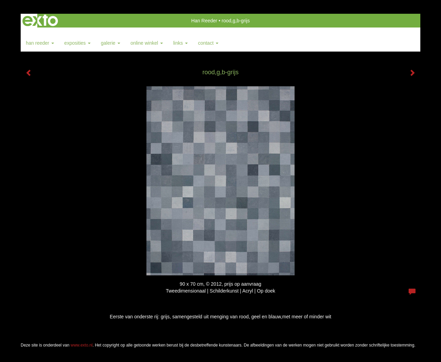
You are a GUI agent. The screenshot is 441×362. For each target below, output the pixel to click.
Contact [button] (208, 43)
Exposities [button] (77, 43)
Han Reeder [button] (40, 43)
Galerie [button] (110, 43)
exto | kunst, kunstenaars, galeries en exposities (40, 21)
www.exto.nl (82, 345)
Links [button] (180, 43)
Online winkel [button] (147, 43)
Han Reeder (204, 20)
